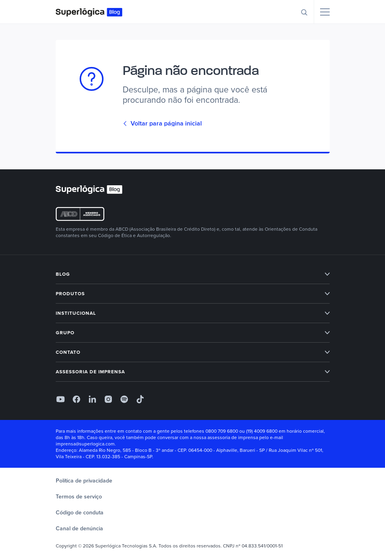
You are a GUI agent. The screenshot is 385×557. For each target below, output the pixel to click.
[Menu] (325, 12)
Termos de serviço (79, 496)
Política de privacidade (84, 480)
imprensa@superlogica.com (85, 444)
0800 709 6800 (221, 431)
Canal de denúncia (79, 528)
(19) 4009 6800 (262, 431)
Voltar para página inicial (162, 123)
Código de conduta (80, 512)
